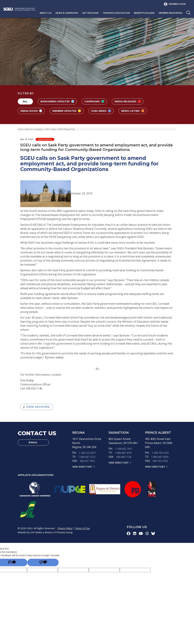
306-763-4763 (160, 462)
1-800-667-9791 (124, 454)
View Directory (83, 468)
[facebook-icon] (129, 534)
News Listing (141, 110)
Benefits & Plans (144, 13)
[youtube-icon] (141, 534)
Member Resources (170, 13)
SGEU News (107, 110)
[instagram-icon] (147, 534)
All (25, 101)
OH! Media (36, 533)
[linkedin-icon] (134, 534)
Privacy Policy (64, 529)
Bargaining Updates (59, 101)
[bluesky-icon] (154, 534)
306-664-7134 (124, 458)
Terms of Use (82, 529)
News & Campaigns (67, 13)
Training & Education (116, 13)
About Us (45, 13)
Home (21, 129)
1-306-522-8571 (88, 454)
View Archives (39, 407)
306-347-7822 (88, 462)
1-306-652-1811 (124, 450)
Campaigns (99, 101)
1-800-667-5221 (88, 458)
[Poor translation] (43, 564)
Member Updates (70, 110)
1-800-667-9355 (160, 458)
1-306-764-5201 (161, 454)
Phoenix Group (64, 533)
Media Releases (134, 101)
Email (33, 444)
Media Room (32, 110)
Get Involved (90, 13)
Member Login (177, 4)
